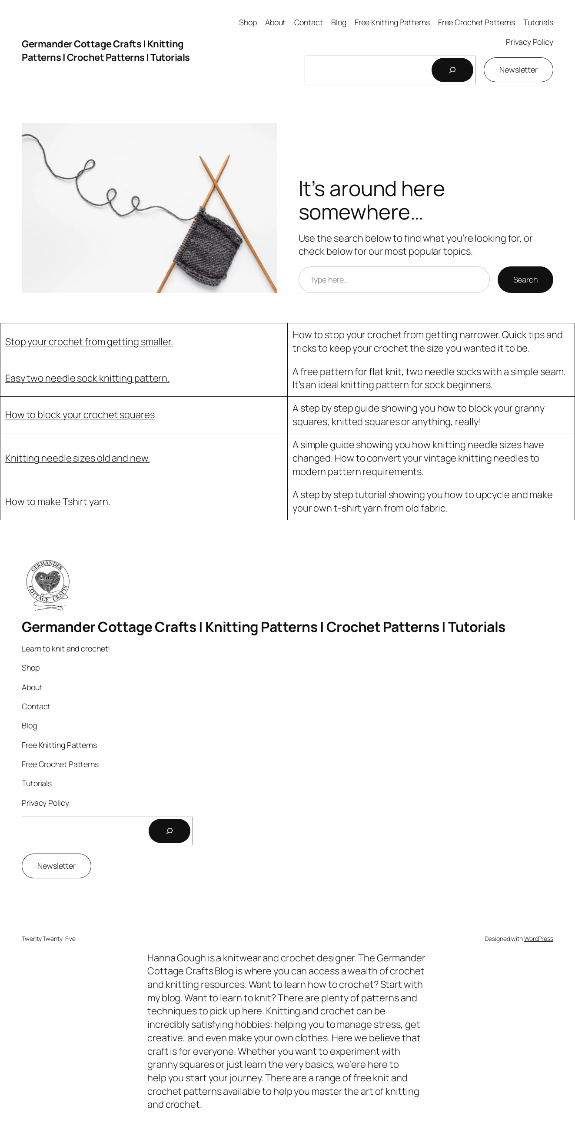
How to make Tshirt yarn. (57, 501)
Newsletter (518, 69)
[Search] (452, 70)
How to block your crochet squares (80, 414)
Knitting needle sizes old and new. (77, 458)
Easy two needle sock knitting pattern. (87, 378)
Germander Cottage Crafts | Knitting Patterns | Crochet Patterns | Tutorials (106, 50)
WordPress (538, 938)
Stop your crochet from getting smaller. (89, 341)
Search (525, 279)
